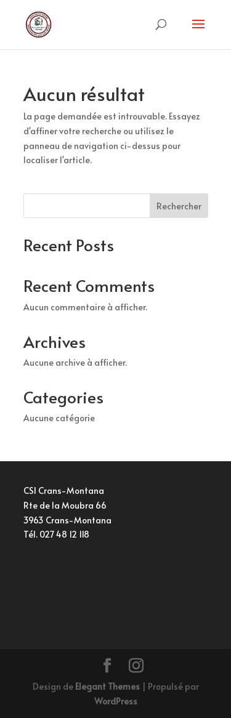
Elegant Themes (107, 686)
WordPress (115, 701)
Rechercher (178, 206)
